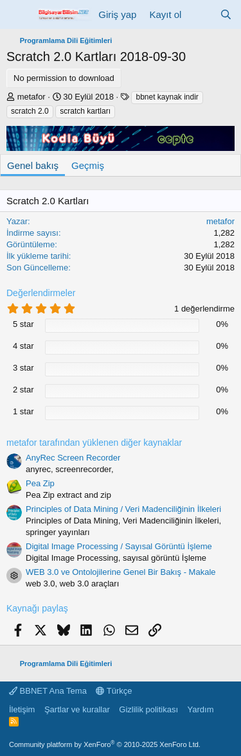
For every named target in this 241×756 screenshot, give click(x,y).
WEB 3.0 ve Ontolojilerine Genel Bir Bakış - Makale (121, 572)
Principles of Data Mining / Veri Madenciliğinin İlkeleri (123, 509)
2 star (23, 389)
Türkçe (114, 691)
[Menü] (18, 15)
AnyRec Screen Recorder (73, 457)
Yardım (201, 709)
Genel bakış (32, 165)
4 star (23, 346)
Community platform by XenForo (105, 744)
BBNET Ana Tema (48, 691)
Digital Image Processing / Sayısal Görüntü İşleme (119, 546)
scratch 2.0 (30, 111)
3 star (23, 368)
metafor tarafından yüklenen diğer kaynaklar (94, 442)
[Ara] (225, 14)
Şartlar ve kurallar (77, 709)
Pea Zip (40, 483)
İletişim (22, 709)
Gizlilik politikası (148, 709)
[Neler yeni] (200, 14)
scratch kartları (85, 111)
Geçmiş (87, 165)
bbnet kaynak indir (167, 96)
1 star (23, 411)
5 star (23, 324)
